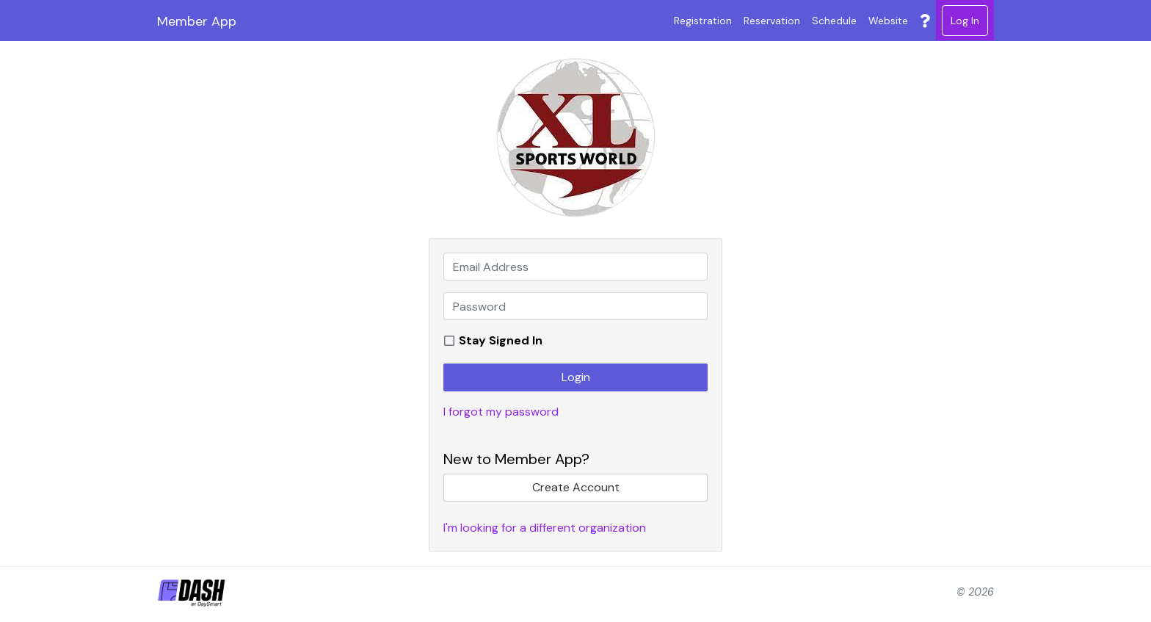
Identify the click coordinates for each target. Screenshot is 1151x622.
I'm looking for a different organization (544, 527)
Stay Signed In (500, 340)
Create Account (576, 487)
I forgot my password (501, 411)
